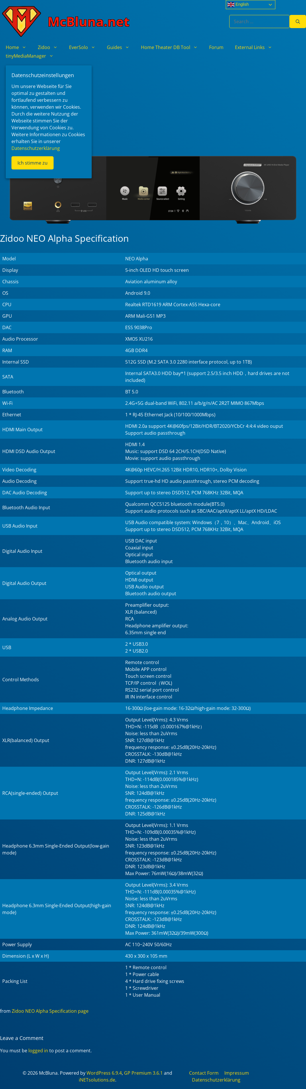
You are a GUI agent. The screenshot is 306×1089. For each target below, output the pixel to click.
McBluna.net (89, 21)
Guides (121, 47)
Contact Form (204, 1073)
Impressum (236, 1073)
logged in (38, 1050)
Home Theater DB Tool (172, 47)
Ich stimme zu (32, 163)
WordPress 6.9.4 (104, 1073)
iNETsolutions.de (97, 1080)
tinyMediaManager (32, 56)
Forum (216, 47)
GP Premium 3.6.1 (143, 1073)
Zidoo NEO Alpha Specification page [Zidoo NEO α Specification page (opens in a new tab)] (50, 1011)
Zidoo (50, 47)
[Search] (298, 21)
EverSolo (85, 47)
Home (19, 47)
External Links (256, 47)
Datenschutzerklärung (216, 1080)
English (238, 4)
